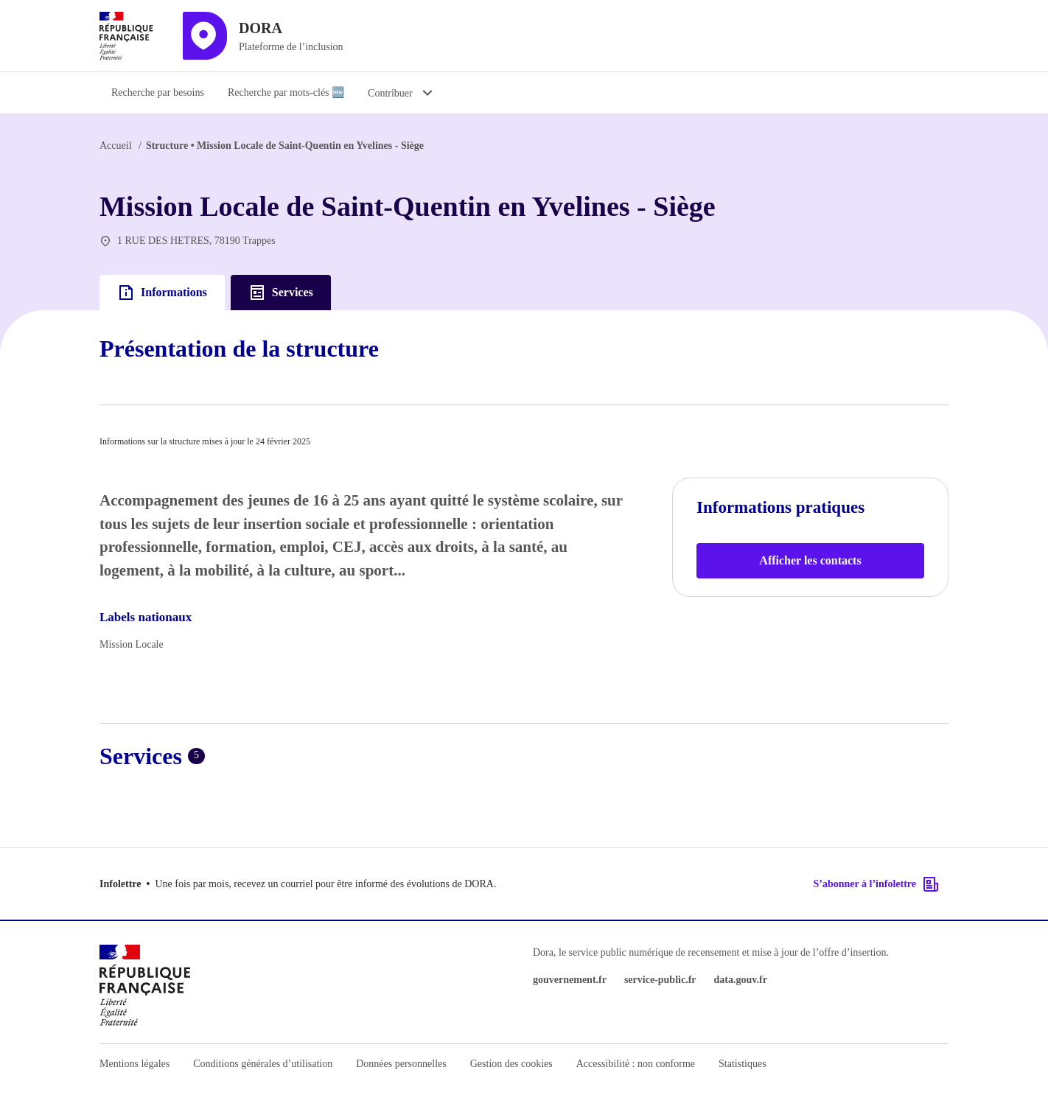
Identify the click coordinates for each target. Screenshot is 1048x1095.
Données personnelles (401, 1063)
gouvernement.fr (570, 979)
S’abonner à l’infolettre (877, 884)
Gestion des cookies (511, 1063)
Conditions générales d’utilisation (262, 1063)
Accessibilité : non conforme (635, 1063)
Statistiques (742, 1063)
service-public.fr (660, 979)
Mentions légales (134, 1063)
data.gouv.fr (740, 979)
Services (280, 292)
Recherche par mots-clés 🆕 (286, 92)
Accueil (115, 145)
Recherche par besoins (157, 92)
